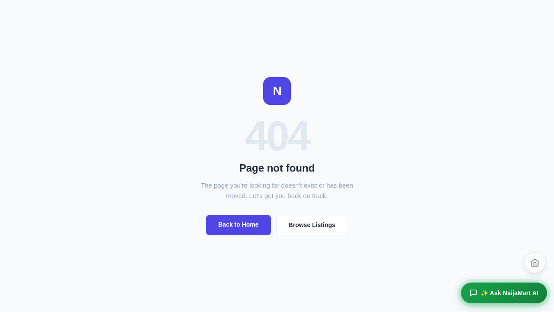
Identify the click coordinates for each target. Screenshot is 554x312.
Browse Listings (312, 224)
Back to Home (238, 224)
